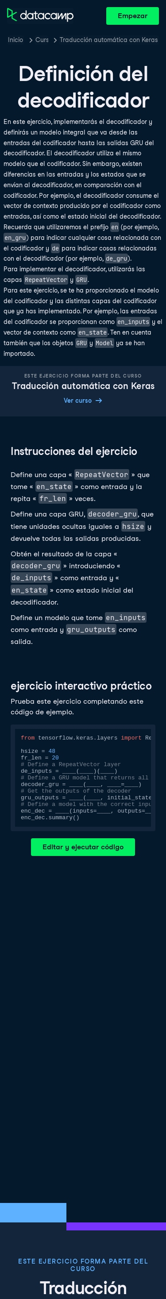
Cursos (41, 39)
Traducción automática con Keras (109, 39)
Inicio (15, 39)
